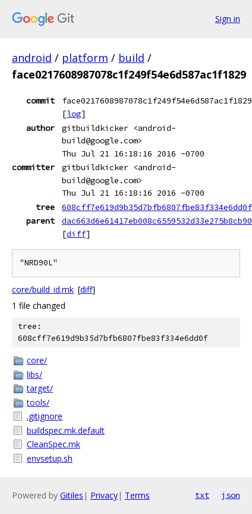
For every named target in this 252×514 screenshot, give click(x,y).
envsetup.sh (50, 458)
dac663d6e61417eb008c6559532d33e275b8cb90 (157, 220)
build (131, 58)
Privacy (104, 495)
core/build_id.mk (43, 289)
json (230, 495)
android (32, 58)
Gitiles (71, 495)
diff (76, 233)
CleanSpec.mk (53, 444)
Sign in (227, 18)
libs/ (34, 374)
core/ (37, 360)
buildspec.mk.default (66, 430)
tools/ (38, 402)
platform (85, 58)
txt (202, 495)
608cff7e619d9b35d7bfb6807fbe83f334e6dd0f (157, 207)
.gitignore (44, 416)
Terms (137, 495)
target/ (40, 388)
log (74, 113)
